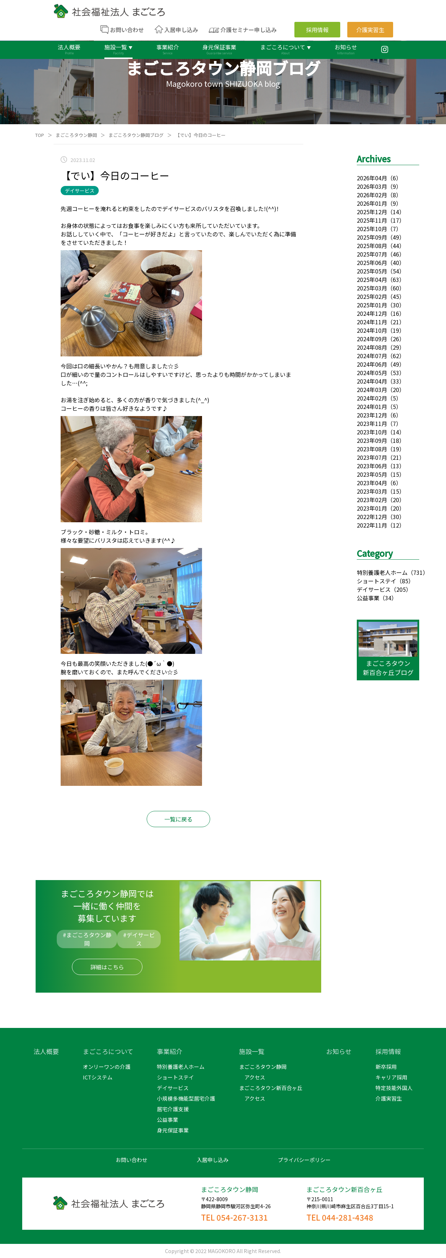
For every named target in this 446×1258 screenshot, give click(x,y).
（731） (418, 572)
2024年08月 (372, 347)
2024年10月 (372, 330)
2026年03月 (372, 186)
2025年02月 (372, 296)
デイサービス (374, 589)
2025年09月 (372, 237)
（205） (401, 589)
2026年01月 (372, 203)
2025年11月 (372, 220)
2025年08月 (372, 245)
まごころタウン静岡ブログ (136, 135)
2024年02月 (372, 398)
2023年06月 (372, 466)
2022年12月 (372, 516)
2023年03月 (372, 491)
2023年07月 (372, 457)
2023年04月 (372, 482)
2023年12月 (372, 415)
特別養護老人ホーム (382, 572)
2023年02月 (372, 499)
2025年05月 (372, 271)
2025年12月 (372, 211)
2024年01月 (372, 406)
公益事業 (368, 598)
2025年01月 (372, 305)
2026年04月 (372, 178)
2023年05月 (372, 474)
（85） (405, 581)
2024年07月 (372, 355)
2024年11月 (372, 322)
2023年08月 (372, 449)
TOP (39, 135)
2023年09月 (372, 440)
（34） (388, 598)
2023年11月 (372, 423)
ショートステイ (376, 581)
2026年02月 (372, 195)
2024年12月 (372, 313)
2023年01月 (372, 508)
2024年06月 (372, 364)
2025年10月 (372, 228)
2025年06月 (372, 262)
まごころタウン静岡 (76, 135)
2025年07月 (372, 254)
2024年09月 (372, 339)
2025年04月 (372, 279)
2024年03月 (372, 389)
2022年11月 (372, 525)
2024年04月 (372, 381)
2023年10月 (372, 432)
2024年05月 (372, 372)
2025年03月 (372, 288)
